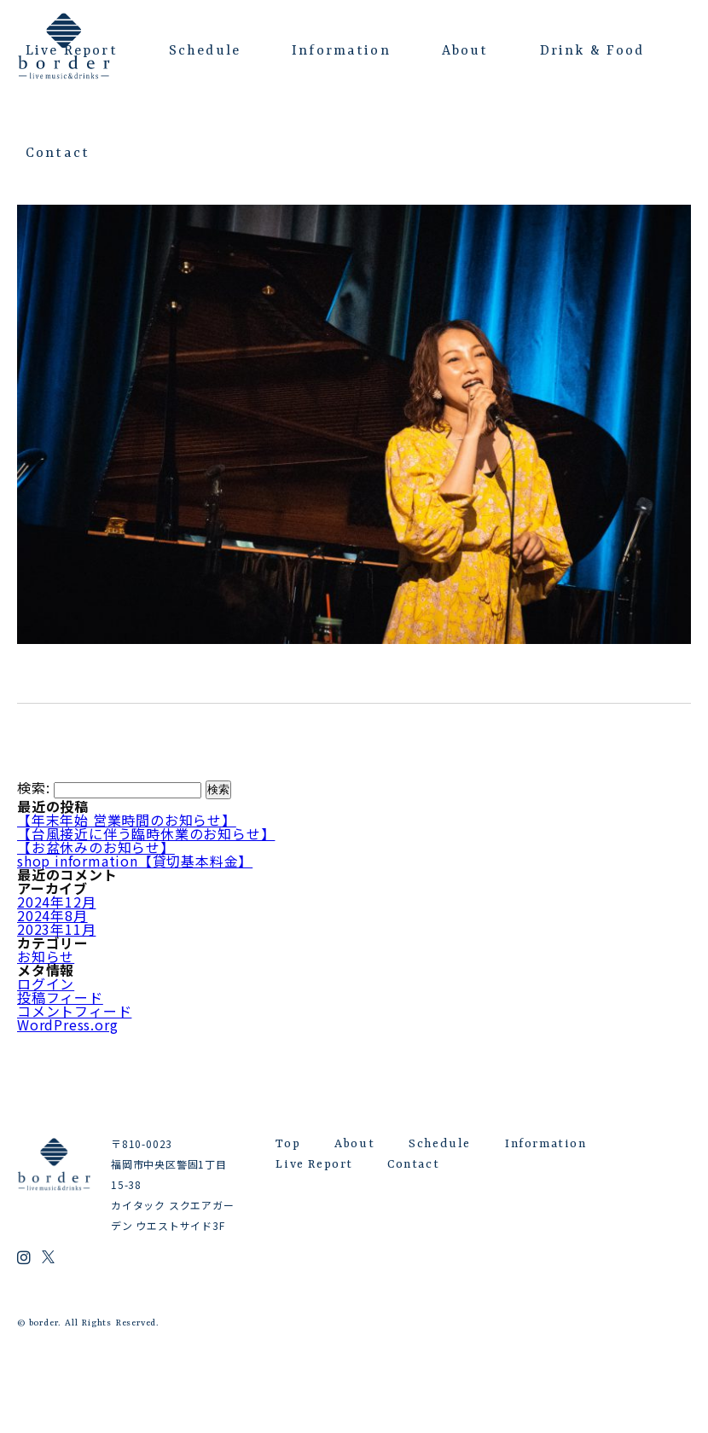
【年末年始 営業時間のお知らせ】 (126, 819)
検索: (33, 788)
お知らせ (45, 956)
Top (288, 1144)
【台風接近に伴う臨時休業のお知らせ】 (146, 833)
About (465, 51)
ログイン (45, 983)
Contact (58, 153)
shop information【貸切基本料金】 (134, 860)
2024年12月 (56, 901)
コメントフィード (74, 1011)
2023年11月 (56, 929)
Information (341, 51)
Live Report (72, 51)
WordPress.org (67, 1024)
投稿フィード (60, 997)
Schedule (205, 51)
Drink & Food (592, 51)
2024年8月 (52, 915)
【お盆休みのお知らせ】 (96, 847)
